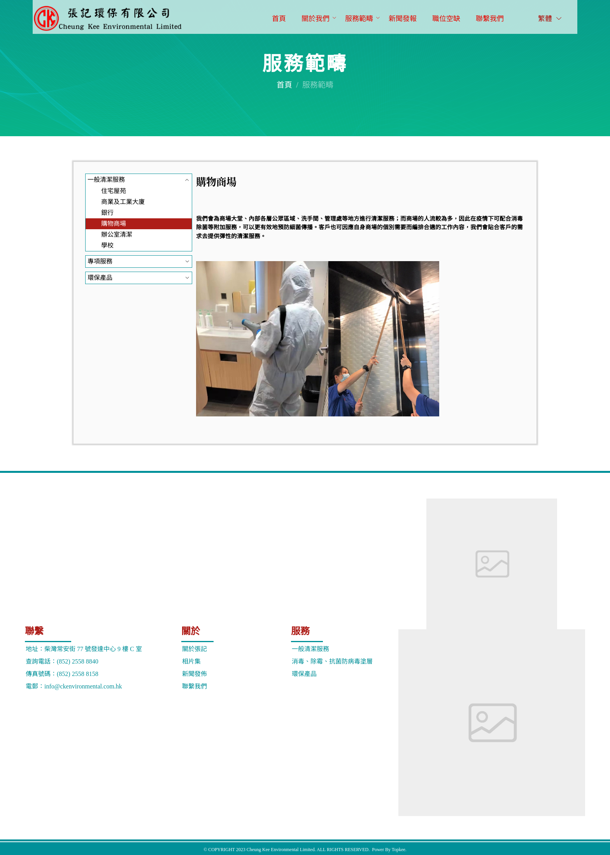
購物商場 (113, 223)
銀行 (107, 212)
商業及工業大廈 (123, 201)
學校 (107, 245)
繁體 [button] (550, 19)
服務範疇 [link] (317, 85)
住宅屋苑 (113, 191)
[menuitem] (279, 19)
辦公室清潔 (116, 234)
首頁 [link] (284, 85)
